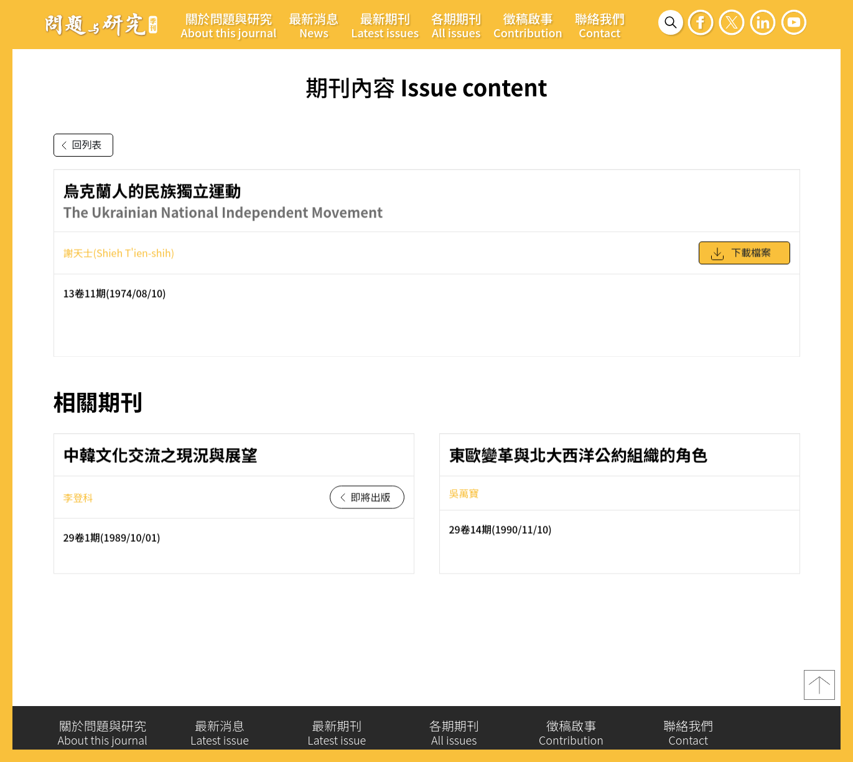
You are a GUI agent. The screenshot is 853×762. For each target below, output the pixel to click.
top (819, 690)
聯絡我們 (600, 24)
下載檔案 (740, 259)
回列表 (79, 145)
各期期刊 (456, 24)
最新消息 (313, 24)
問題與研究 (101, 24)
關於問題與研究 (229, 24)
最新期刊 (385, 24)
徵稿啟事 (527, 24)
